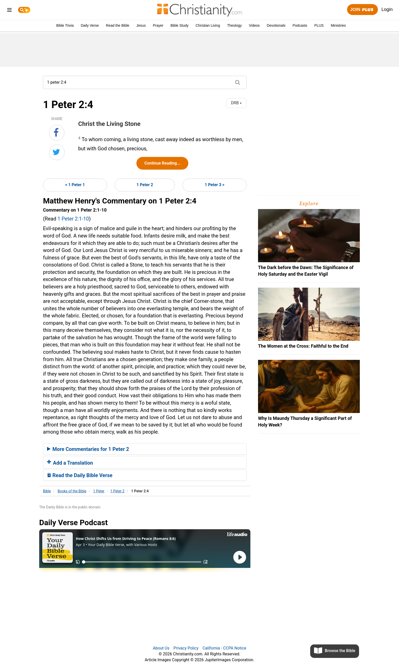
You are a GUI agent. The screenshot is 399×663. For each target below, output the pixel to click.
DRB (236, 102)
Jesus (141, 25)
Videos (254, 25)
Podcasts (300, 25)
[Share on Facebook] (56, 133)
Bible (47, 491)
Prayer (158, 25)
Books (72, 491)
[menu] (9, 11)
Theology (234, 25)
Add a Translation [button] (70, 463)
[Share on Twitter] (57, 152)
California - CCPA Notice (224, 648)
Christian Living (208, 25)
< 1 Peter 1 (75, 184)
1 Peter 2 (144, 184)
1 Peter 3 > (214, 184)
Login (387, 9)
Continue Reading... (162, 163)
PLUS (319, 25)
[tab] (144, 449)
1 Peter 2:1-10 (73, 219)
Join (362, 10)
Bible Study (179, 25)
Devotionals (276, 25)
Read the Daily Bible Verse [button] (79, 475)
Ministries (338, 25)
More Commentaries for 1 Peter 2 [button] (88, 449)
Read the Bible (117, 25)
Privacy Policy (186, 648)
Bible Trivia (65, 25)
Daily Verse (90, 25)
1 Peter (98, 491)
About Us (161, 648)
